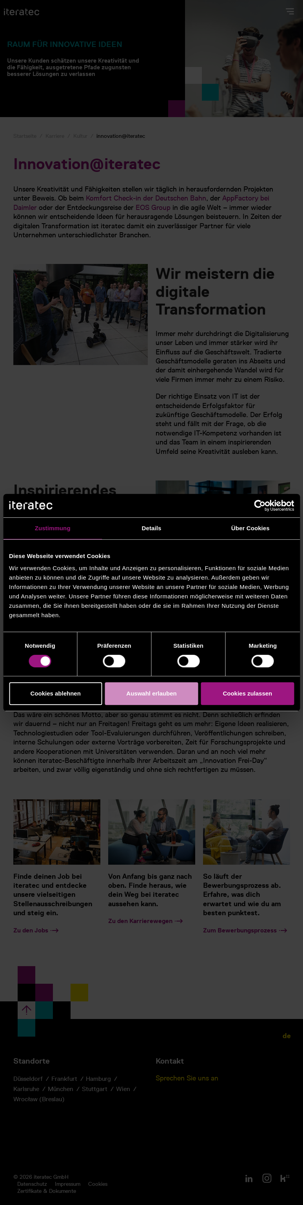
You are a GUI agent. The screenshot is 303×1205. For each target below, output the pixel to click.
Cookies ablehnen (55, 693)
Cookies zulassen (247, 693)
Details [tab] (151, 528)
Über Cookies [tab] (250, 528)
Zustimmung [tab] (53, 528)
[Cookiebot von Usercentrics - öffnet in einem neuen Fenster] (259, 505)
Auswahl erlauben (151, 693)
